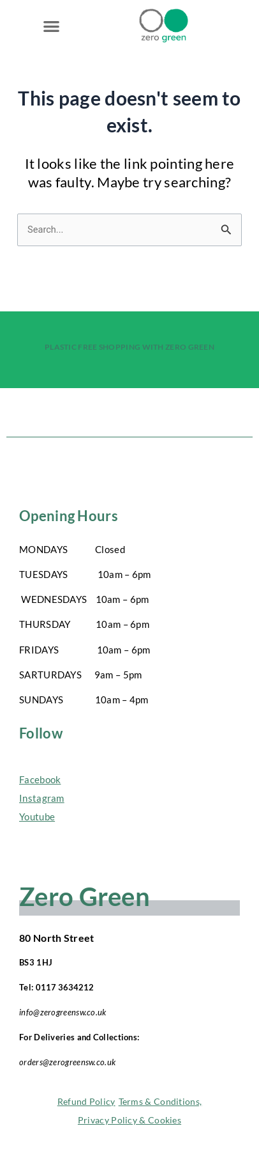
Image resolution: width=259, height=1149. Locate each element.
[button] (51, 26)
